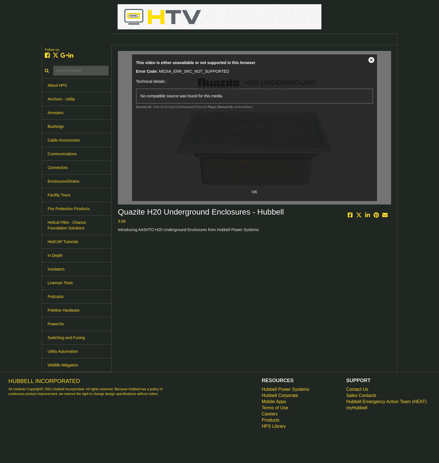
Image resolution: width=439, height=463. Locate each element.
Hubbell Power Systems (285, 389)
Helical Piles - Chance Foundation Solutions (67, 225)
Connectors (58, 167)
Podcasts (56, 296)
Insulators (56, 269)
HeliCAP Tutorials (63, 241)
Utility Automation (63, 351)
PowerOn (56, 324)
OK (254, 192)
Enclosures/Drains (64, 181)
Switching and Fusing (66, 337)
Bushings (56, 126)
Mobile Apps (274, 401)
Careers (270, 414)
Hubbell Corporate (280, 395)
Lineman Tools (60, 283)
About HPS (57, 85)
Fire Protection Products (69, 208)
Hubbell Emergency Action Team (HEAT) (386, 401)
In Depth (55, 255)
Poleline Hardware (64, 310)
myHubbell (356, 407)
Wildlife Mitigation (63, 365)
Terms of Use (275, 407)
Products (270, 420)
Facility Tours (59, 195)
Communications (62, 154)
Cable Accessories (64, 140)
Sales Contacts (361, 395)
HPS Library (274, 426)
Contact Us (357, 389)
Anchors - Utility (61, 99)
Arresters (56, 113)
